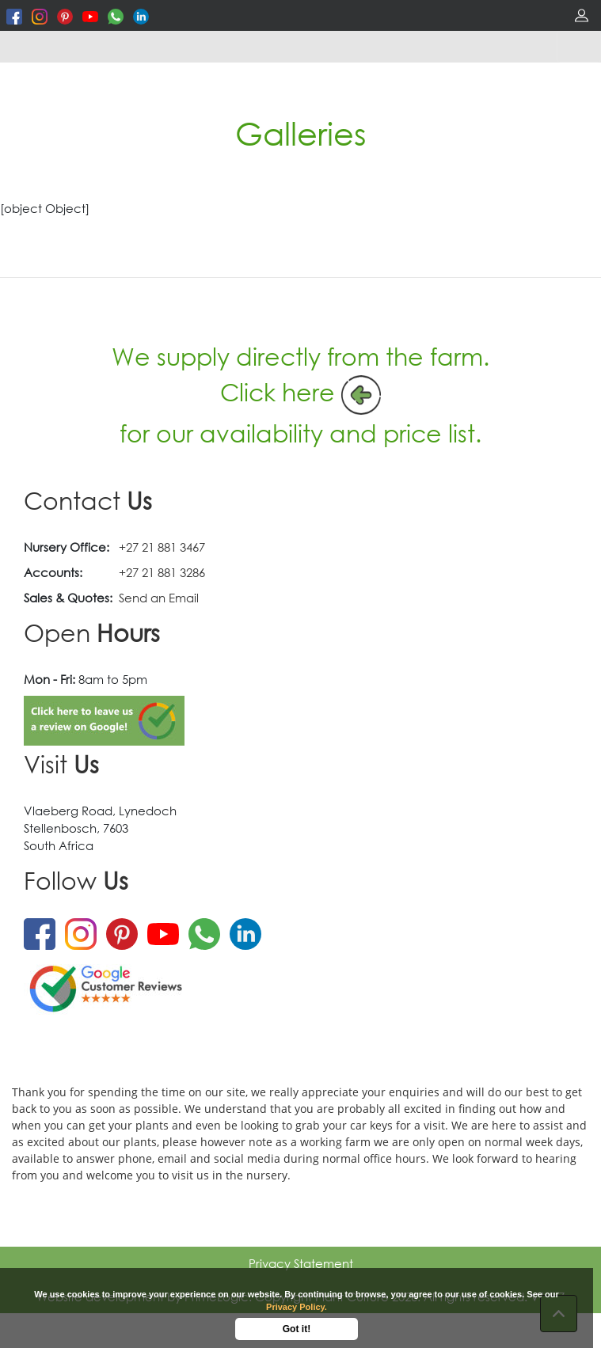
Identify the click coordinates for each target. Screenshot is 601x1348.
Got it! (297, 1329)
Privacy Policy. (296, 1307)
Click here (277, 391)
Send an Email (159, 598)
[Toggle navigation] (579, 47)
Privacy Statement (301, 1263)
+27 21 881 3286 (162, 572)
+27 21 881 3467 (162, 547)
